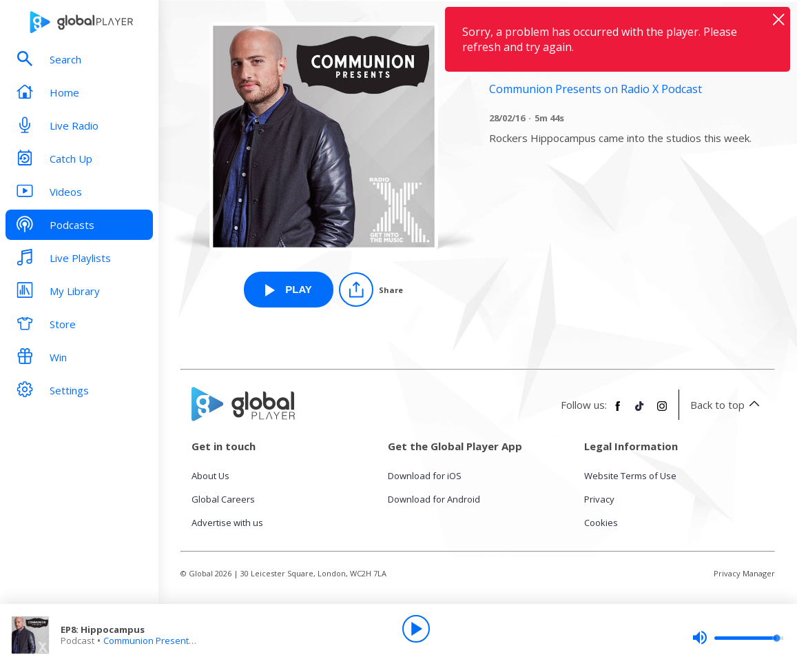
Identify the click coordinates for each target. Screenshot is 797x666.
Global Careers (223, 499)
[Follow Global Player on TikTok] (640, 411)
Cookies (601, 522)
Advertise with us (227, 522)
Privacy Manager (744, 573)
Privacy (599, 499)
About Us (210, 476)
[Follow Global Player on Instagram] (662, 411)
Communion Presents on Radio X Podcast (189, 640)
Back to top (727, 405)
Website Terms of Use (630, 476)
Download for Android (434, 499)
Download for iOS (425, 476)
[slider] (738, 638)
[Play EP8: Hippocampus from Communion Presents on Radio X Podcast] (288, 289)
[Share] (371, 289)
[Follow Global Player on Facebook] (618, 411)
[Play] (416, 629)
